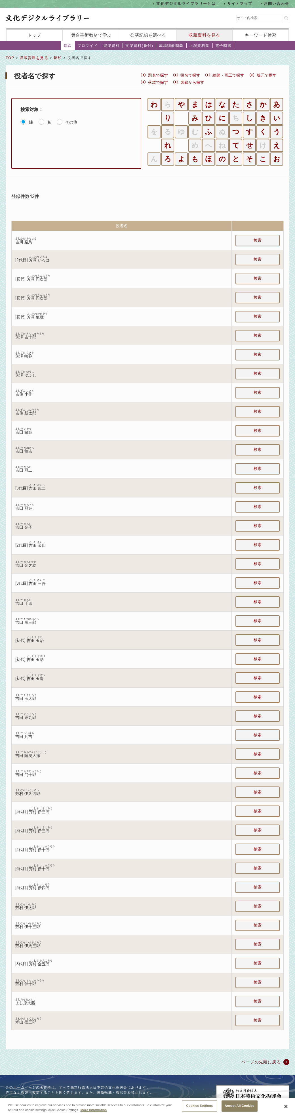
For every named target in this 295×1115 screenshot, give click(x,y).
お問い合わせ (276, 3)
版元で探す (267, 75)
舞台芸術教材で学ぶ (91, 35)
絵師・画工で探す (228, 75)
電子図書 (223, 45)
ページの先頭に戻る (261, 1062)
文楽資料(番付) (139, 45)
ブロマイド (87, 45)
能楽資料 (112, 45)
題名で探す (158, 75)
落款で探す (158, 82)
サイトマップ (240, 3)
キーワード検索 (260, 35)
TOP (10, 58)
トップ (34, 35)
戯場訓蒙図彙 (171, 45)
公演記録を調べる (148, 35)
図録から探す (192, 82)
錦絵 (68, 45)
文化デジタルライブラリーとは (186, 3)
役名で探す (190, 75)
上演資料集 (199, 45)
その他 (71, 122)
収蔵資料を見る (204, 35)
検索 (258, 240)
